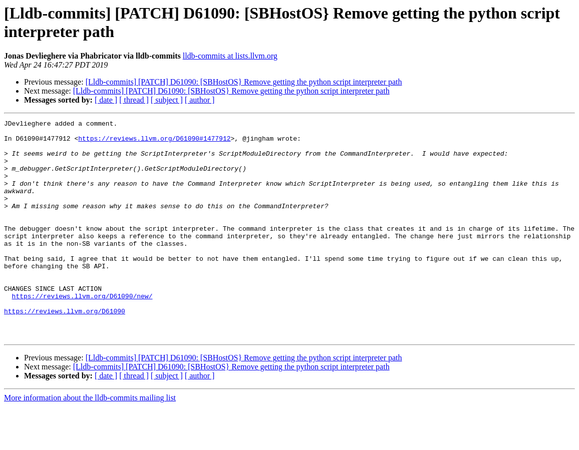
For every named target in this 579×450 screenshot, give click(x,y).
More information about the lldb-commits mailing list (90, 441)
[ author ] (200, 100)
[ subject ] (167, 100)
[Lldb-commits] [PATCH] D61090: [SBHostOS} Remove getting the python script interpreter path (244, 82)
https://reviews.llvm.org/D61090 (64, 349)
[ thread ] (134, 100)
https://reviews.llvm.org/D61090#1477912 (154, 142)
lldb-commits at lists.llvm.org (230, 56)
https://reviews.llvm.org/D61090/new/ (82, 331)
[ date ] (106, 100)
